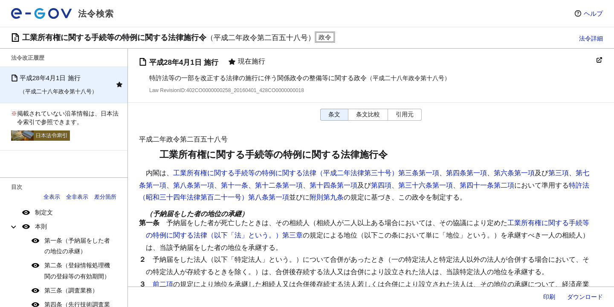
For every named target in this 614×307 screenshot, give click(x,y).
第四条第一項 (466, 173)
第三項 (558, 173)
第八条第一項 (193, 185)
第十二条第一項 (279, 185)
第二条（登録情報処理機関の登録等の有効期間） (77, 270)
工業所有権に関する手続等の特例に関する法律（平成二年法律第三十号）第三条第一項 (306, 173)
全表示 (51, 197)
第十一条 (234, 185)
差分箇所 (105, 197)
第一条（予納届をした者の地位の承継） (77, 246)
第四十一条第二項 (487, 185)
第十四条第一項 (333, 185)
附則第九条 (327, 197)
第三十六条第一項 (425, 185)
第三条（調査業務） (71, 290)
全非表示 (77, 197)
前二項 (163, 284)
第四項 (381, 185)
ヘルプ (593, 13)
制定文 (44, 212)
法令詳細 (591, 38)
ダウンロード (585, 296)
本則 (41, 226)
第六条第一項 (514, 173)
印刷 (549, 296)
